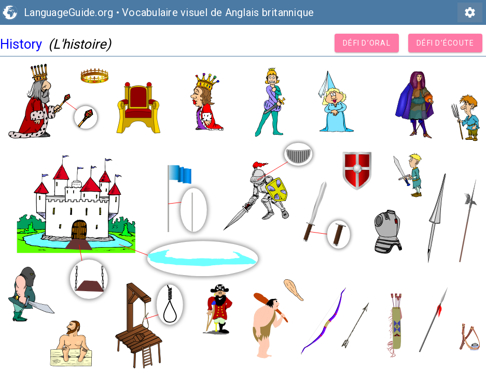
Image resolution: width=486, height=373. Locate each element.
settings (470, 12)
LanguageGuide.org (68, 12)
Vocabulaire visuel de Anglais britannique (218, 12)
